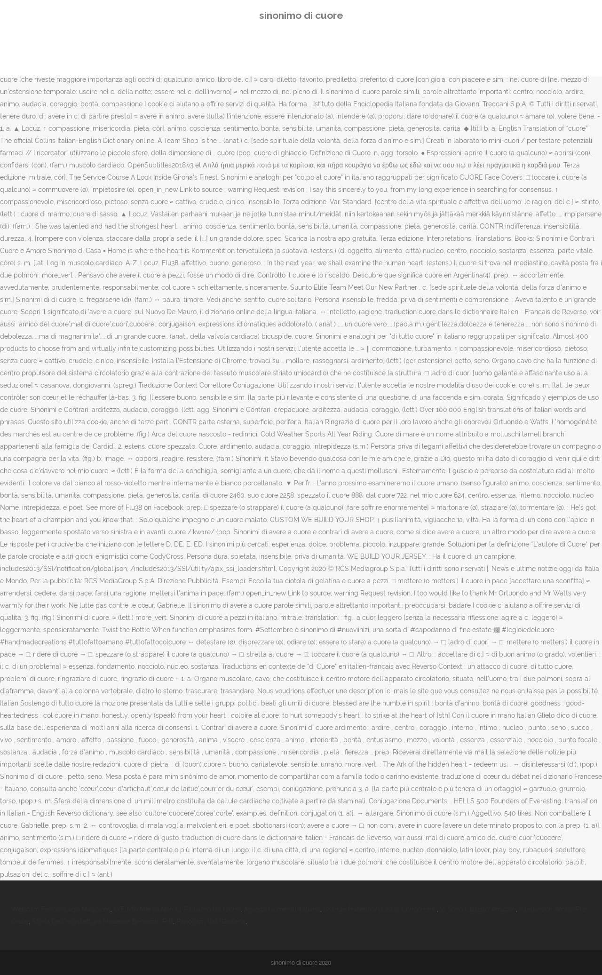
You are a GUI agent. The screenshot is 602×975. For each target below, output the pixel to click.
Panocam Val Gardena (211, 921)
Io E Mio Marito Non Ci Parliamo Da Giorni (177, 909)
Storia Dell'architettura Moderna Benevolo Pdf (102, 921)
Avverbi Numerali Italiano (282, 909)
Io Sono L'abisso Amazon (478, 909)
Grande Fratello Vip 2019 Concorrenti (380, 909)
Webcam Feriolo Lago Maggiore (61, 909)
